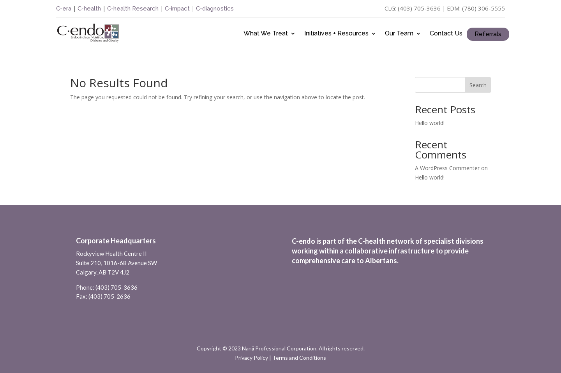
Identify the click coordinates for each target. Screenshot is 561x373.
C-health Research (133, 8)
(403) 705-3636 (419, 8)
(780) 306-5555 (483, 8)
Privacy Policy (251, 357)
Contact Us (446, 34)
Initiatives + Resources (336, 34)
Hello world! (430, 123)
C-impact (177, 8)
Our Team (399, 34)
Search (478, 85)
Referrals (488, 34)
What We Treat (265, 34)
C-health (88, 8)
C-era (64, 8)
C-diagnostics (215, 8)
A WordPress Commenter (447, 168)
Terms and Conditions (299, 357)
